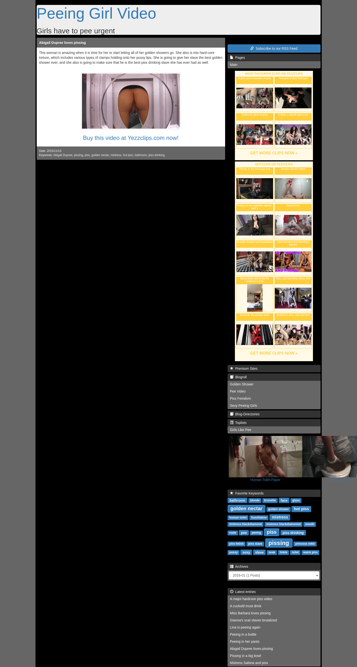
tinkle (283, 552)
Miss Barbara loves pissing (250, 613)
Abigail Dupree (62, 155)
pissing (78, 155)
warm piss (310, 552)
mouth (309, 524)
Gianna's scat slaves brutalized (253, 620)
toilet (295, 552)
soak (271, 552)
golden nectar (100, 155)
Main (233, 65)
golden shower (278, 509)
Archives (239, 566)
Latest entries (243, 592)
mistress (116, 155)
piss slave (255, 543)
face (284, 500)
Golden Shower (242, 384)
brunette (270, 500)
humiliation (259, 517)
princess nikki (305, 543)
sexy (246, 552)
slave (259, 552)
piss (87, 155)
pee (244, 532)
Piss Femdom (240, 398)
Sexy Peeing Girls (243, 406)
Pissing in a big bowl (245, 656)
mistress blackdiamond (245, 524)
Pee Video (238, 391)
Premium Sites (244, 369)
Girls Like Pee (240, 430)
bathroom (141, 155)
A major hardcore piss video (251, 599)
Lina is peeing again (245, 627)
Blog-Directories (245, 414)
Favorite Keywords (247, 493)
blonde (255, 500)
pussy (233, 552)
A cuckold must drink (245, 606)
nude (232, 532)
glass (296, 500)
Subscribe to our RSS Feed (273, 48)
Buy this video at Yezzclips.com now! (131, 138)
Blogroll (238, 377)
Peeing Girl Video (96, 13)
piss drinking (157, 155)
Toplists (238, 423)
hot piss (128, 155)
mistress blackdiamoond (283, 524)
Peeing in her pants (245, 641)
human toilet (238, 517)
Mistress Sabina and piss (249, 663)
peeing (256, 532)
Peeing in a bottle (243, 634)
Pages (237, 58)
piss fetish (236, 543)
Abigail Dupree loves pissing (62, 43)
